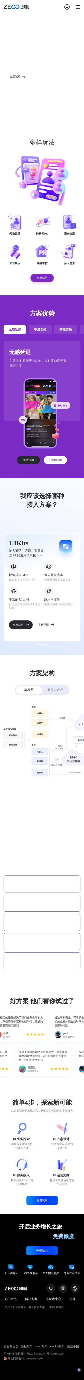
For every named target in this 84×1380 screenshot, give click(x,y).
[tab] (42, 857)
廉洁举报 (73, 1346)
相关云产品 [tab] (55, 690)
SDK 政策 (41, 1346)
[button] (42, 857)
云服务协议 (11, 1346)
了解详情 (46, 625)
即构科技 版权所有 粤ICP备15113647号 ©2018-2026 (34, 1353)
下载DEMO (55, 460)
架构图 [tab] (29, 690)
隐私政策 (26, 1346)
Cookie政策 (57, 1346)
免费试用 (28, 460)
